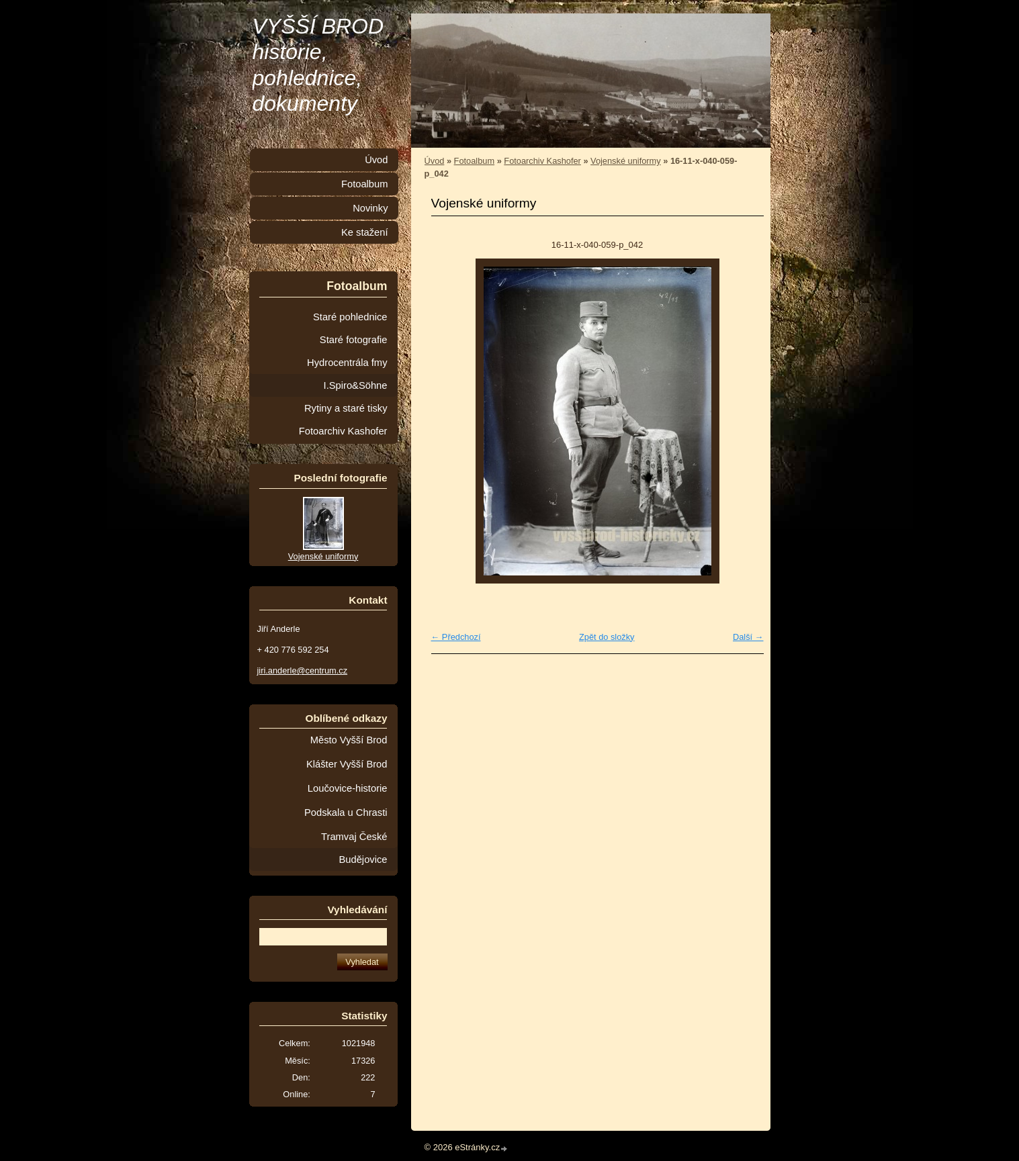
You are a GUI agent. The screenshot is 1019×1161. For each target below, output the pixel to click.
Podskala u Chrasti (346, 812)
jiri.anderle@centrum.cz (302, 670)
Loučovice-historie (348, 788)
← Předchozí (456, 637)
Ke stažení (364, 232)
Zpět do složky (607, 637)
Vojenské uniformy (625, 161)
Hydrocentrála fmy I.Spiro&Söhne (347, 374)
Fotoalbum (474, 161)
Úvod (435, 161)
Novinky (370, 208)
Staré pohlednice (350, 317)
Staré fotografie (354, 339)
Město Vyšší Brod (349, 740)
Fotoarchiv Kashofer (542, 161)
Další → (748, 637)
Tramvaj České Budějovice (354, 848)
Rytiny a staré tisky (346, 408)
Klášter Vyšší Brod (347, 764)
